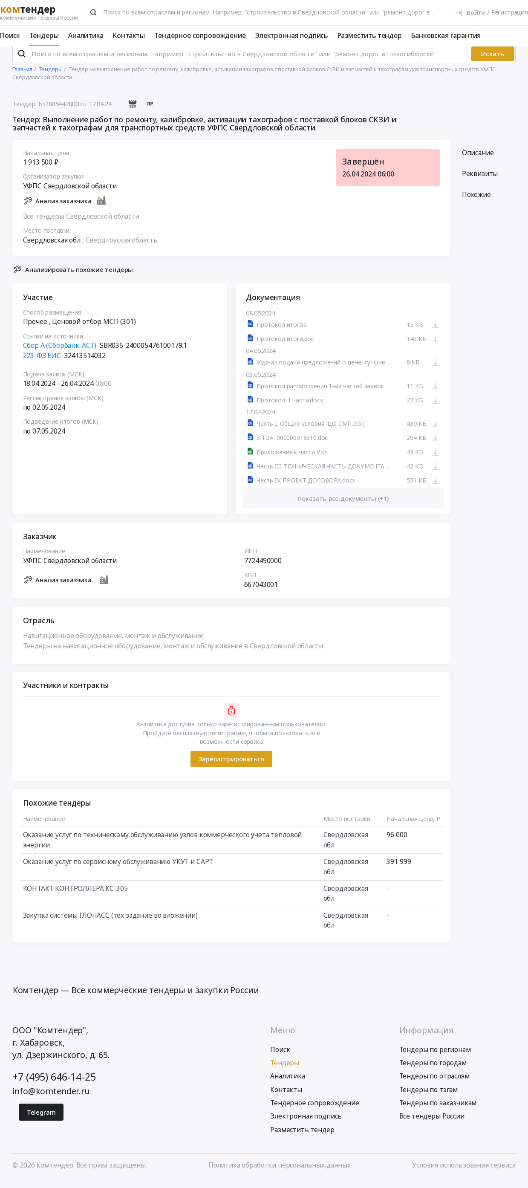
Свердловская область (122, 246)
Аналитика (86, 35)
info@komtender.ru (50, 1098)
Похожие (476, 201)
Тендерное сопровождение (199, 35)
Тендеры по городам (433, 1069)
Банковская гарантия (446, 35)
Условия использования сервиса (463, 1172)
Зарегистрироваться (232, 766)
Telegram (41, 1119)
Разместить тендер (370, 35)
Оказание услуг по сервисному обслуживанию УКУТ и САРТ (118, 868)
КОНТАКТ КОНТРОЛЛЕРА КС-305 (75, 895)
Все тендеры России (432, 1123)
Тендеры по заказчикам (438, 1109)
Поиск (10, 35)
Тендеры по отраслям (434, 1083)
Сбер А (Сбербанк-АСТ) (60, 352)
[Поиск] (93, 12)
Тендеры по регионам (435, 1056)
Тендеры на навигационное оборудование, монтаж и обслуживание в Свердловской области (173, 652)
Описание (478, 159)
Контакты (129, 35)
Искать (492, 60)
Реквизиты (480, 180)
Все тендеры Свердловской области (81, 223)
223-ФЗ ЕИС (42, 362)
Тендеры (44, 35)
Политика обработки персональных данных (279, 1172)
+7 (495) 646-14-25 (53, 1084)
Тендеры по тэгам (428, 1096)
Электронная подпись (291, 35)
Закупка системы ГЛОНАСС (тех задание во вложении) (110, 922)
